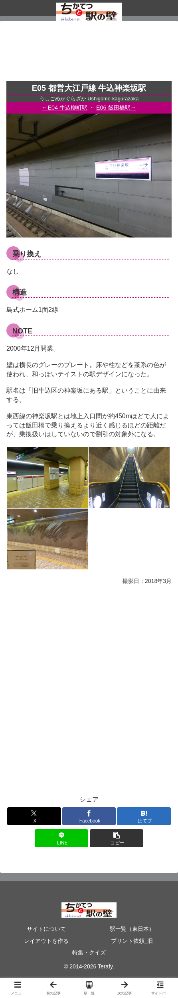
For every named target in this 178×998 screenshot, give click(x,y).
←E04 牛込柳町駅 (64, 107)
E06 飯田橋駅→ (116, 107)
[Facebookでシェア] (89, 816)
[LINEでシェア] (62, 838)
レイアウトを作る (46, 941)
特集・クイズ (89, 952)
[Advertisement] (89, 54)
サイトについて (46, 929)
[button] (117, 838)
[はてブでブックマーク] (144, 816)
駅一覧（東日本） (132, 929)
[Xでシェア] (34, 816)
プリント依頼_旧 (132, 941)
